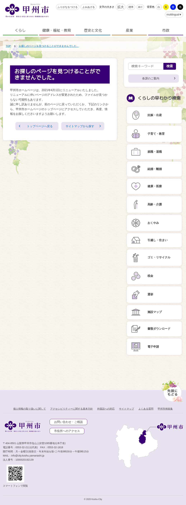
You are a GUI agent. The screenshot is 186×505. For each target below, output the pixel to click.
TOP (8, 46)
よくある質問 (145, 408)
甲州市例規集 (165, 408)
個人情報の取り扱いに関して (29, 408)
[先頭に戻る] (171, 390)
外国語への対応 (106, 408)
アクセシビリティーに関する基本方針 (71, 408)
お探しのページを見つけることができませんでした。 (49, 46)
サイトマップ (126, 408)
